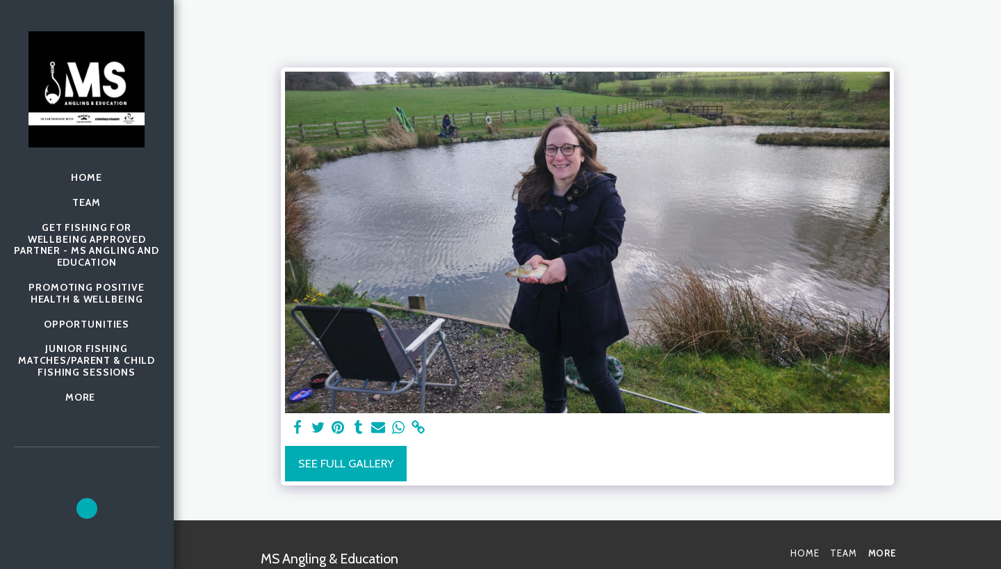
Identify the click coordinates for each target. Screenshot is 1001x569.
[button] (86, 508)
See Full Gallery (345, 463)
